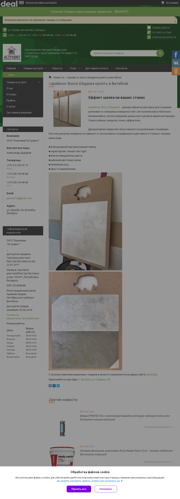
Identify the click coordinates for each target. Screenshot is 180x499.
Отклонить (106, 489)
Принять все (78, 489)
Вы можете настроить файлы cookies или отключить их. (88, 481)
